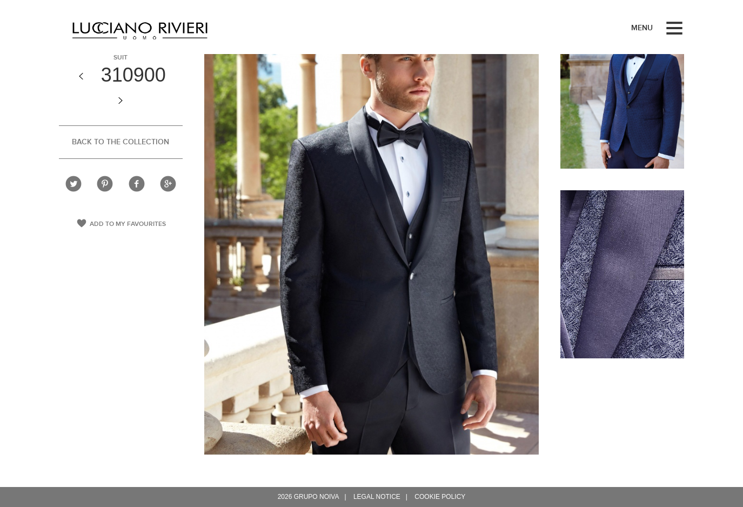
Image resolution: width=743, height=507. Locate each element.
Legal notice (376, 497)
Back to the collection (120, 141)
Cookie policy (439, 497)
